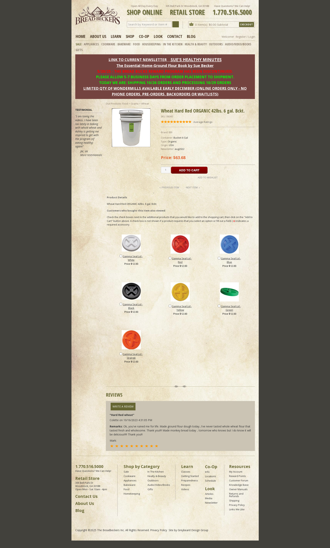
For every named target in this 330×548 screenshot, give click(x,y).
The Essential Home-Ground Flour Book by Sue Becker (165, 65)
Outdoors (216, 44)
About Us (98, 36)
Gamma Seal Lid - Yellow (182, 308)
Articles (209, 494)
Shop (130, 36)
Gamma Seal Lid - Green (231, 308)
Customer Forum (238, 480)
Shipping (234, 500)
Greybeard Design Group (193, 530)
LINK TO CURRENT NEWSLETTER (138, 59)
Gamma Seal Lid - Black (133, 306)
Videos (185, 489)
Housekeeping (151, 44)
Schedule (210, 480)
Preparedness (189, 480)
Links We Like (237, 509)
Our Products (113, 103)
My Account (235, 471)
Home (80, 36)
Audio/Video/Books (238, 44)
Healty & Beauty (157, 476)
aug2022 (179, 149)
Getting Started (190, 476)
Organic (172, 141)
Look (158, 36)
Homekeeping (132, 493)
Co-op (144, 36)
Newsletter (211, 502)
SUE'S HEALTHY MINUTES (196, 59)
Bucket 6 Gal (181, 137)
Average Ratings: (203, 122)
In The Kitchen (172, 44)
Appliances (91, 44)
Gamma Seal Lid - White (133, 258)
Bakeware (124, 44)
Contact (174, 36)
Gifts (79, 50)
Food (136, 44)
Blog (191, 36)
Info (207, 472)
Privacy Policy (237, 505)
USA (171, 145)
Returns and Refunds (236, 495)
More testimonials (91, 155)
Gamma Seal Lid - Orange (133, 356)
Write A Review (123, 406)
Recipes (185, 485)
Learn (116, 36)
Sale (79, 44)
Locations (210, 476)
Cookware (108, 44)
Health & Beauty (196, 44)
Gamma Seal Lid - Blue (231, 260)
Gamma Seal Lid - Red (182, 260)
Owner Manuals (238, 489)
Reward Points (237, 476)
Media (208, 498)
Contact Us (86, 496)
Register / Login (245, 36)
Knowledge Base (239, 485)
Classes (185, 471)
